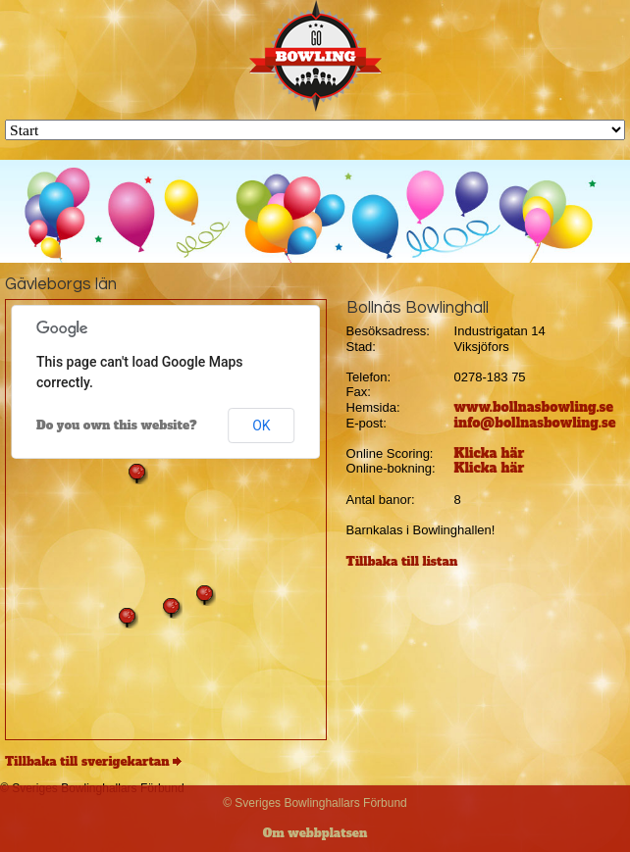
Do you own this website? (116, 425)
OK (261, 425)
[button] (137, 473)
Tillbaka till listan (402, 562)
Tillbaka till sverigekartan (87, 762)
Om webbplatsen (315, 833)
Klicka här (489, 453)
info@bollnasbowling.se (535, 423)
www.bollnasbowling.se (534, 407)
